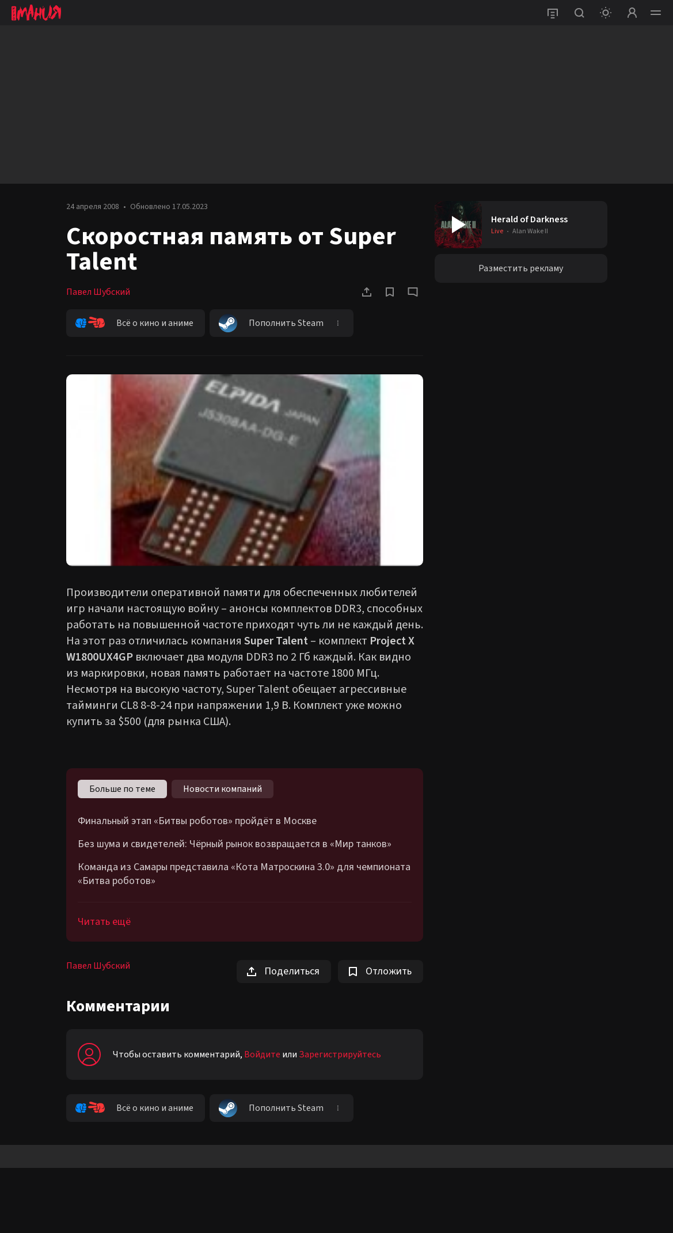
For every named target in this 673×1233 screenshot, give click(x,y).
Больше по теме (122, 789)
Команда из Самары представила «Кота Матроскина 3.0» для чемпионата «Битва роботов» (244, 874)
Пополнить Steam (271, 323)
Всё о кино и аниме (134, 323)
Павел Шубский (98, 292)
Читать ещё (104, 922)
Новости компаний (222, 789)
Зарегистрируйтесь (340, 1054)
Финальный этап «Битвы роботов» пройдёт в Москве (197, 821)
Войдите (262, 1054)
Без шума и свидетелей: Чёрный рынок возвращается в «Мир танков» (234, 844)
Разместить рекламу (520, 268)
